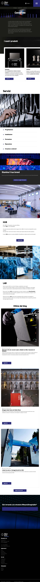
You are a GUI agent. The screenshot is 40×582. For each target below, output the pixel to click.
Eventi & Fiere (3, 552)
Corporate (2, 551)
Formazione (3, 561)
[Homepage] (5, 3)
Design (2, 570)
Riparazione (3, 562)
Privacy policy (3, 581)
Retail (2, 550)
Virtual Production (4, 553)
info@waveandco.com (6, 546)
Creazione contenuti (4, 563)
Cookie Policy (8, 581)
